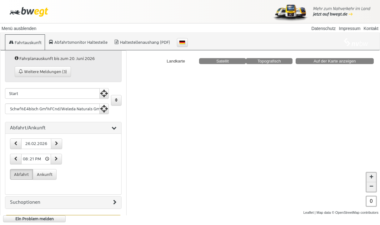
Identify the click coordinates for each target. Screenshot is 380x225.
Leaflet (308, 212)
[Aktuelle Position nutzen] (104, 93)
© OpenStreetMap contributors (355, 212)
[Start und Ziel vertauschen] (116, 100)
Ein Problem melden (34, 219)
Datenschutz (323, 28)
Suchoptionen (63, 202)
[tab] (63, 128)
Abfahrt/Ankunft (63, 128)
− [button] (371, 187)
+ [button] (371, 177)
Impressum (349, 28)
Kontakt (371, 28)
